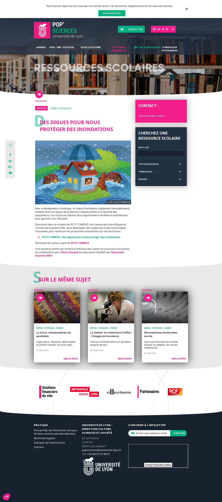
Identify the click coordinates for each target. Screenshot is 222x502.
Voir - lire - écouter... (62, 47)
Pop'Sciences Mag (149, 47)
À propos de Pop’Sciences (170, 49)
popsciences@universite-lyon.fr (101, 450)
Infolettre (135, 29)
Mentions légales (44, 438)
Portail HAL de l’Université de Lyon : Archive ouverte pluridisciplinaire (56, 432)
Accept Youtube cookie (158, 465)
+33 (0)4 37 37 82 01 (98, 454)
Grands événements (119, 49)
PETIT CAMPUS (80, 243)
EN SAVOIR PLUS (112, 13)
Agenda (41, 47)
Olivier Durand (69, 252)
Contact (39, 447)
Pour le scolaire (91, 47)
